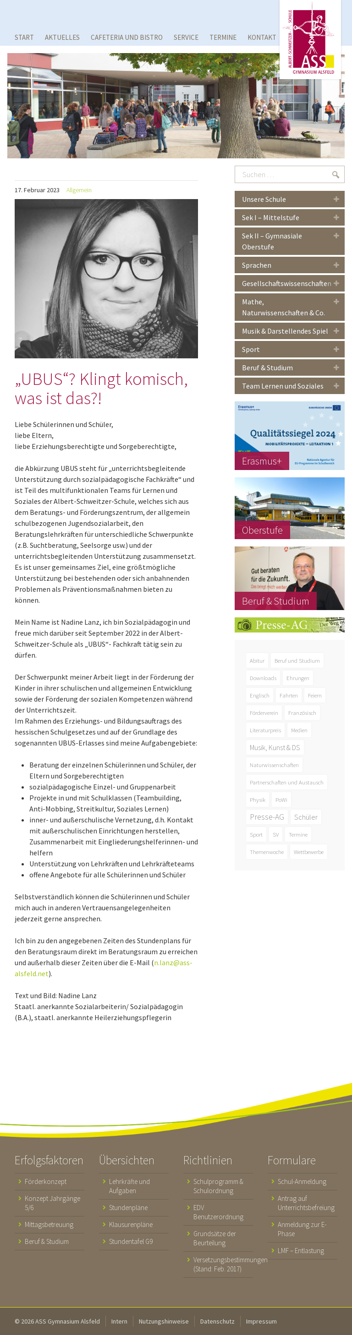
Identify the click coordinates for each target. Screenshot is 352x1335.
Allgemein (79, 190)
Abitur (257, 660)
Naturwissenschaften (274, 764)
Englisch (260, 695)
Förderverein (264, 712)
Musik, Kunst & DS (275, 747)
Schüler (306, 817)
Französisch (302, 712)
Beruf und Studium (297, 660)
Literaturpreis (265, 730)
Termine (298, 834)
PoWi (281, 799)
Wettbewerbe (309, 851)
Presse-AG (267, 817)
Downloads (263, 677)
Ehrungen (297, 677)
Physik (257, 799)
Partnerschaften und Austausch (287, 782)
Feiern (315, 695)
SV (276, 834)
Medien (299, 730)
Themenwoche (267, 851)
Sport (256, 834)
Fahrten (289, 695)
